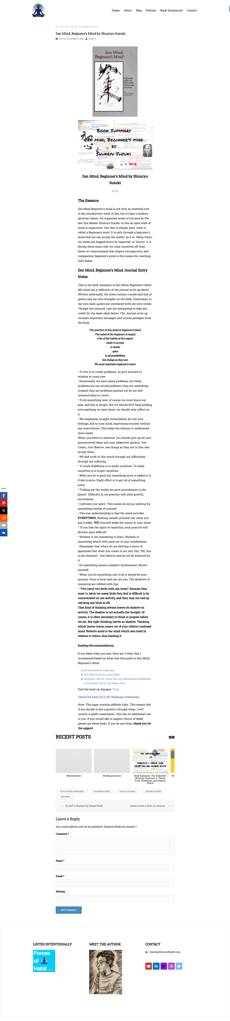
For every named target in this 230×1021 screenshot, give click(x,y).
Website (60, 891)
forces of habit (127, 791)
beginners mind (102, 791)
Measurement (73, 775)
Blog (139, 10)
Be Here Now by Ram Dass (99, 670)
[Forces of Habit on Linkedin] (156, 966)
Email (60, 876)
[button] (173, 737)
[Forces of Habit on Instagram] (171, 966)
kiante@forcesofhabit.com (165, 952)
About (128, 10)
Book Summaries (171, 10)
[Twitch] (163, 966)
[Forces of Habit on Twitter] (179, 966)
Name (60, 860)
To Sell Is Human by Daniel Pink (84, 805)
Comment (62, 834)
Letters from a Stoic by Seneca (147, 805)
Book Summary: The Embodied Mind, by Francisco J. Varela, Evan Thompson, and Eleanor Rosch (150, 779)
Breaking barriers (112, 775)
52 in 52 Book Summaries (77, 26)
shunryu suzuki (153, 791)
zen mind (65, 796)
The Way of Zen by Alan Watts (102, 674)
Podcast (151, 10)
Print (115, 689)
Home (116, 10)
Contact (192, 10)
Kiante (92, 38)
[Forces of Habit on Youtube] (148, 966)
